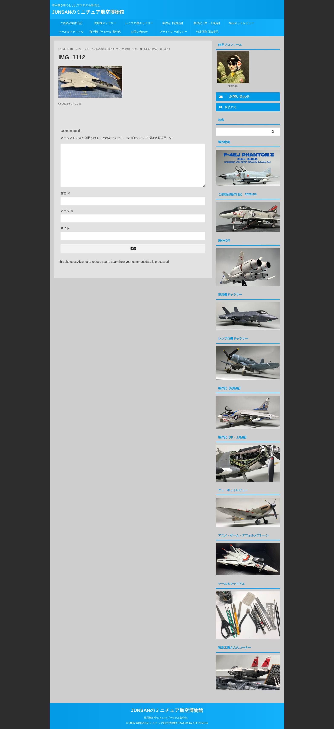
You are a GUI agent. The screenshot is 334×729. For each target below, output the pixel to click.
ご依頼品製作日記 (71, 23)
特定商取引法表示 (207, 31)
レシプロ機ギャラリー (140, 23)
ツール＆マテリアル (71, 31)
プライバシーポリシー (173, 31)
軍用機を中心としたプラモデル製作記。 (167, 717)
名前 (65, 193)
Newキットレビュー (241, 23)
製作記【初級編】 (173, 23)
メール (66, 210)
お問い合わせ (139, 31)
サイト (64, 228)
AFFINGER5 (200, 722)
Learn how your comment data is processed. (140, 261)
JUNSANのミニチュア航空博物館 (88, 12)
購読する (228, 107)
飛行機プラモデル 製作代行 (105, 33)
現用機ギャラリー (105, 23)
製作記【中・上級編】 (207, 23)
